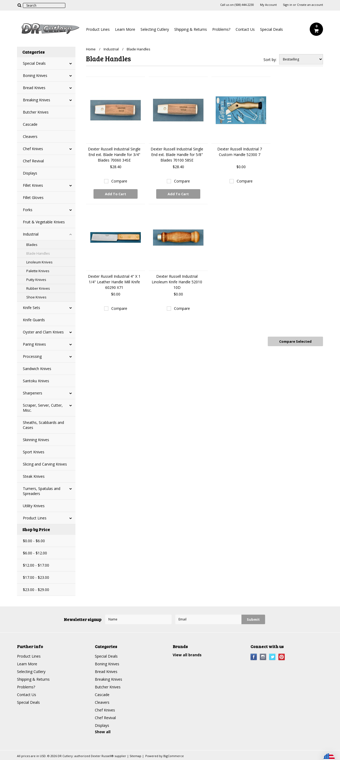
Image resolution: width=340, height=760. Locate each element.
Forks (27, 209)
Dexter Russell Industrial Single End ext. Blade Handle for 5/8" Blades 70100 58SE (177, 154)
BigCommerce (173, 756)
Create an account (310, 5)
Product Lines (98, 29)
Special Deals (271, 29)
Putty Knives (36, 279)
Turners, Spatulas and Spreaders (41, 491)
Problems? (221, 29)
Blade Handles (38, 253)
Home (91, 49)
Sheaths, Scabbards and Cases (43, 425)
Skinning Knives (36, 439)
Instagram (263, 657)
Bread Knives (34, 87)
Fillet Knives (33, 185)
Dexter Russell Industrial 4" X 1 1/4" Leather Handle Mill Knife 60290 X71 (114, 282)
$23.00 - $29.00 (36, 589)
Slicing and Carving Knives (45, 464)
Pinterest (281, 657)
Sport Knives (33, 451)
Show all (102, 731)
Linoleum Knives (39, 262)
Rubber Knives (38, 288)
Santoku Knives (36, 380)
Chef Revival (33, 160)
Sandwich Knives (37, 368)
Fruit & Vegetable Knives (44, 221)
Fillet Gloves (33, 197)
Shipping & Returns (190, 29)
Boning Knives (35, 75)
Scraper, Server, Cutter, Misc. (43, 408)
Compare (119, 181)
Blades (31, 244)
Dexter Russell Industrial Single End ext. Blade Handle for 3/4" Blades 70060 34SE (114, 154)
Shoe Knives (36, 297)
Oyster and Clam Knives (43, 332)
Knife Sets (31, 307)
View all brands (187, 654)
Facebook (253, 657)
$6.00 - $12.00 (35, 552)
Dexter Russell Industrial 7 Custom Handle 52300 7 (239, 151)
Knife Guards (34, 319)
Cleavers (30, 136)
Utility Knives (34, 505)
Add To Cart (115, 194)
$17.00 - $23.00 (36, 577)
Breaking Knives (36, 99)
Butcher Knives (36, 112)
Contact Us (245, 29)
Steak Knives (34, 476)
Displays (30, 173)
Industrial (31, 234)
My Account (268, 5)
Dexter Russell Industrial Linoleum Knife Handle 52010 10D (177, 282)
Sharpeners (32, 393)
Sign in (287, 5)
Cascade (30, 124)
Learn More (125, 29)
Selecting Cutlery (155, 29)
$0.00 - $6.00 (34, 540)
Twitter (272, 657)
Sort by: (270, 59)
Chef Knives (33, 148)
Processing (32, 356)
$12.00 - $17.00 (36, 565)
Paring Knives (34, 344)
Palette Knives (37, 270)
